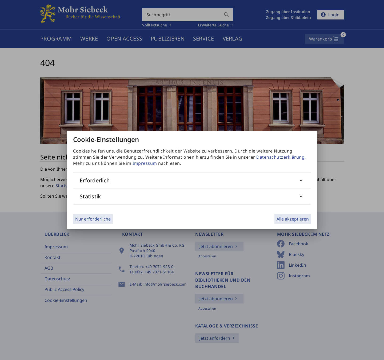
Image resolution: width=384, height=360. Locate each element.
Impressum (145, 163)
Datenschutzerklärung (280, 157)
